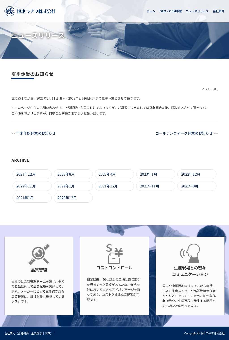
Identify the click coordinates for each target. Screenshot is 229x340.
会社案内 (9, 333)
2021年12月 (108, 186)
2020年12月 (67, 197)
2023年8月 (66, 174)
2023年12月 (26, 174)
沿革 (47, 333)
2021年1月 (25, 197)
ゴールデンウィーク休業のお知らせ (184, 133)
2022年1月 (66, 186)
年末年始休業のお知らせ (36, 133)
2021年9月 (189, 186)
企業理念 (36, 333)
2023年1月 (148, 174)
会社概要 (23, 333)
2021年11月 (149, 186)
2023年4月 (107, 174)
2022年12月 (190, 174)
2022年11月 (26, 186)
